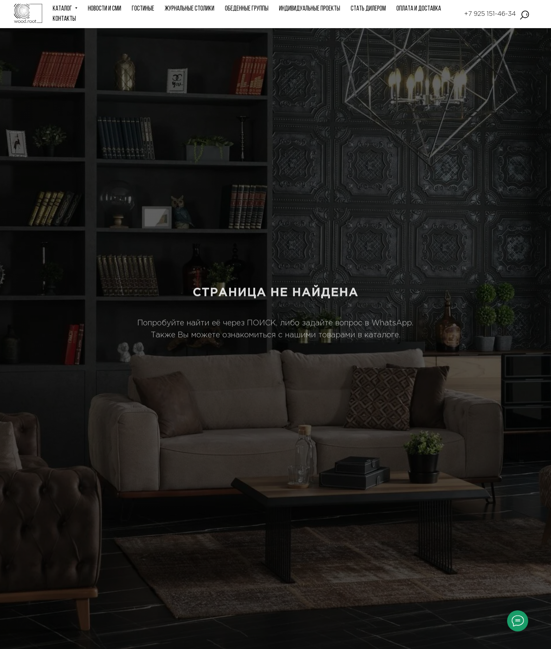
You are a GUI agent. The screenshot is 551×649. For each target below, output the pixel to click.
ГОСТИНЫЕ (143, 9)
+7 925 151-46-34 (490, 14)
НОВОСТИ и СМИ (104, 9)
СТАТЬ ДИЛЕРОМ (368, 9)
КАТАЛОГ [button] (63, 9)
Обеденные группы (246, 9)
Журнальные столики (189, 9)
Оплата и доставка (418, 9)
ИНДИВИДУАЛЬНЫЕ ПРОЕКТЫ (309, 9)
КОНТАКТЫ (64, 19)
